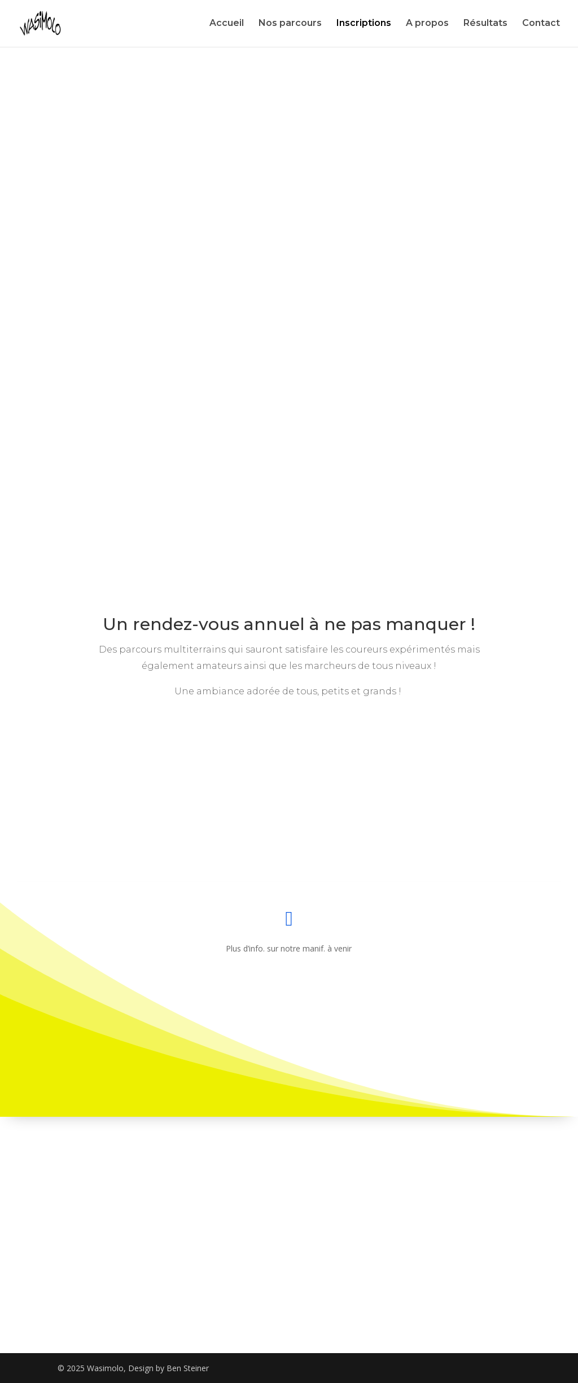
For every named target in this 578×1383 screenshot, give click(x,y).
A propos (427, 24)
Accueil (226, 24)
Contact (541, 24)
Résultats (485, 24)
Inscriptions (363, 24)
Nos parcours (290, 24)
